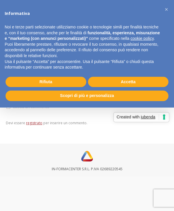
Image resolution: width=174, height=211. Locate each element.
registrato (34, 122)
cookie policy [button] (142, 38)
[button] (166, 9)
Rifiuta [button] (45, 81)
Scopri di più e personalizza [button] (87, 95)
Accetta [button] (128, 81)
